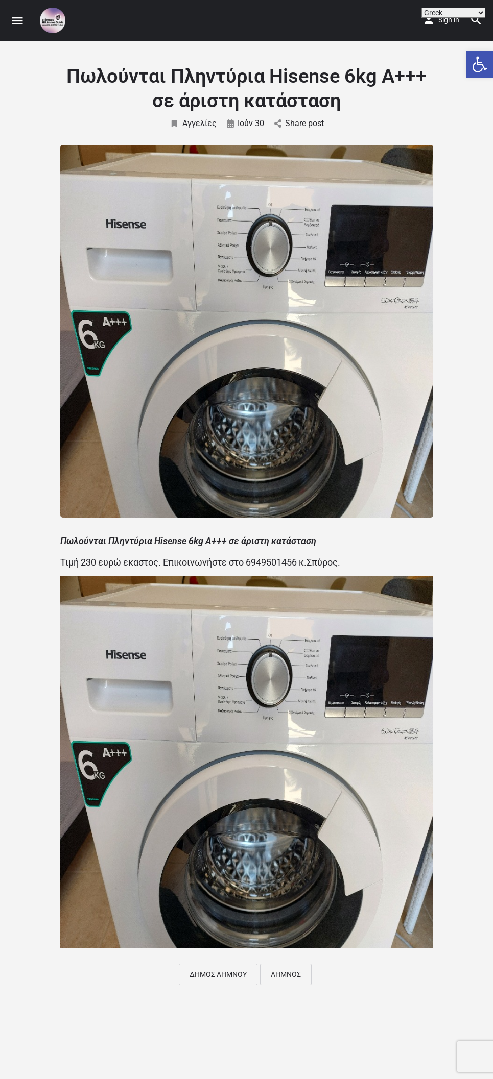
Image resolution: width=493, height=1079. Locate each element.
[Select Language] (453, 13)
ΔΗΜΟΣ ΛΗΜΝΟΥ (218, 974)
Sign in (448, 20)
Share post (299, 123)
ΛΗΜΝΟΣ (286, 974)
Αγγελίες (193, 123)
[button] (479, 64)
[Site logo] (54, 20)
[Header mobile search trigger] (476, 20)
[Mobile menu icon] (17, 21)
